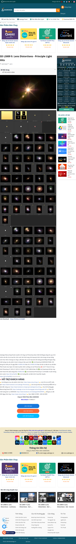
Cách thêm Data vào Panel (38, 522)
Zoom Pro (44, 434)
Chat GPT (17, 432)
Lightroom (63, 520)
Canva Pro (30, 432)
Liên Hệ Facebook (28, 416)
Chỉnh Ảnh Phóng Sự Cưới (22, 520)
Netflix (70, 432)
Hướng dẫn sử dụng (36, 527)
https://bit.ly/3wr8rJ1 (12, 374)
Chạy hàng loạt (35, 525)
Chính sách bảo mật (23, 538)
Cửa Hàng (51, 514)
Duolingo (34, 434)
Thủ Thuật (63, 527)
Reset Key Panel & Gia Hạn (38, 517)
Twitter (5, 527)
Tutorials (63, 525)
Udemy (40, 434)
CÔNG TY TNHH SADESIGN (40, 538)
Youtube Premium (63, 432)
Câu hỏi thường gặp (38, 514)
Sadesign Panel (23, 19)
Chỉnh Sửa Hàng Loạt (20, 527)
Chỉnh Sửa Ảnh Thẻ (20, 522)
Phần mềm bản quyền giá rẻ (36, 430)
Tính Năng (18, 514)
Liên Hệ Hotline (28, 411)
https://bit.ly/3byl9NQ (6, 376)
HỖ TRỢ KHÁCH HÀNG (8, 72)
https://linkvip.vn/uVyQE (17, 319)
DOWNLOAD (21, 364)
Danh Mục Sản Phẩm (9, 19)
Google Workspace (46, 432)
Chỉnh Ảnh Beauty (20, 532)
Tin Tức (63, 514)
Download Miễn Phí (69, 19)
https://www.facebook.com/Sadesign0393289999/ (30, 392)
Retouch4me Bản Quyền (9, 1)
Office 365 (54, 432)
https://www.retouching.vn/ (31, 382)
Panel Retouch (63, 430)
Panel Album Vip (52, 522)
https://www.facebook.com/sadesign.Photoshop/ (15, 384)
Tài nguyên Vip (51, 520)
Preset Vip (50, 517)
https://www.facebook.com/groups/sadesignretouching (25, 387)
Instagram (6, 520)
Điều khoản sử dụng (8, 538)
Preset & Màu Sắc (19, 525)
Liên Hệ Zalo (28, 406)
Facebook (6, 518)
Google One (37, 432)
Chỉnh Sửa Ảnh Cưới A (21, 517)
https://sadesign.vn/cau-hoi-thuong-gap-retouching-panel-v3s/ (30, 389)
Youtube (6, 522)
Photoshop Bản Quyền (53, 532)
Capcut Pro (24, 432)
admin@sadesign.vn (11, 541)
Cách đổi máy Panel (36, 520)
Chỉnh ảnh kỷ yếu (19, 530)
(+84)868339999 (61, 538)
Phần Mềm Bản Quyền (38, 19)
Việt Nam (28, 542)
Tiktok (5, 525)
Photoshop (63, 522)
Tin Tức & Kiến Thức (53, 19)
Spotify (29, 434)
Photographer (64, 517)
